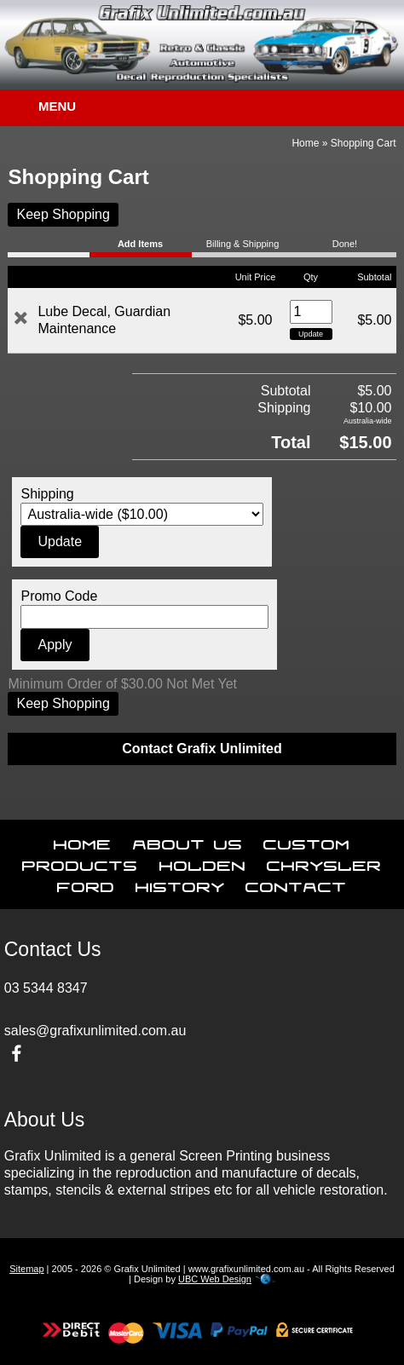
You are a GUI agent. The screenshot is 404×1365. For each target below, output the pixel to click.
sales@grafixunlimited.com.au (95, 1030)
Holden (202, 862)
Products (80, 862)
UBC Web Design (214, 1279)
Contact (296, 884)
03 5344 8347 (46, 988)
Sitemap (26, 1269)
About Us (188, 841)
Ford (86, 884)
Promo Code (58, 596)
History (180, 884)
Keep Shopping (62, 214)
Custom (306, 841)
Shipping (46, 494)
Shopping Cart (363, 143)
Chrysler (324, 862)
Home (305, 143)
